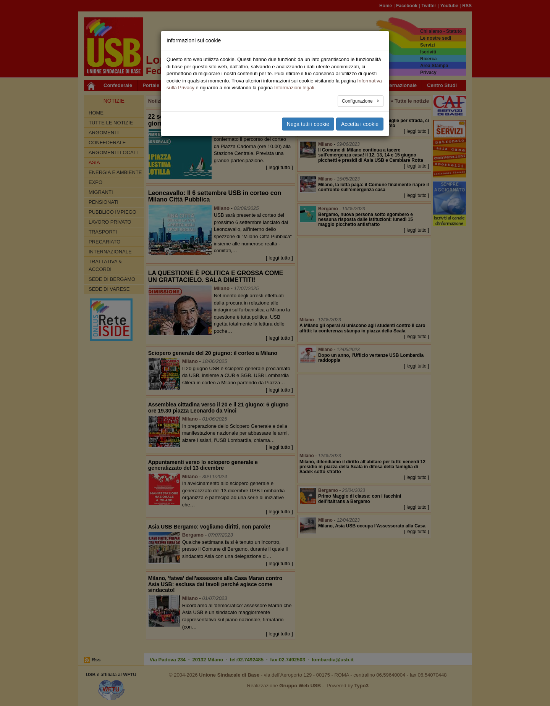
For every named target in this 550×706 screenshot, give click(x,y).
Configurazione (358, 101)
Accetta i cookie (360, 124)
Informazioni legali (294, 87)
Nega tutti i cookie (308, 124)
